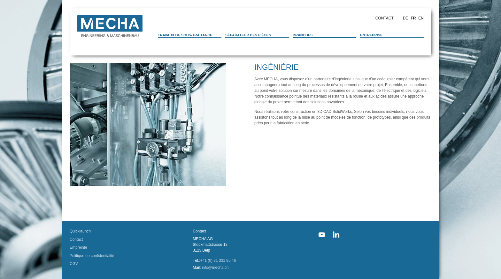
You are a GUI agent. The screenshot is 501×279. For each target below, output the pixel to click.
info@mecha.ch (215, 267)
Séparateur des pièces (248, 35)
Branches (302, 35)
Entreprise (371, 35)
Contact (384, 18)
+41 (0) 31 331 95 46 (218, 260)
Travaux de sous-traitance (185, 35)
